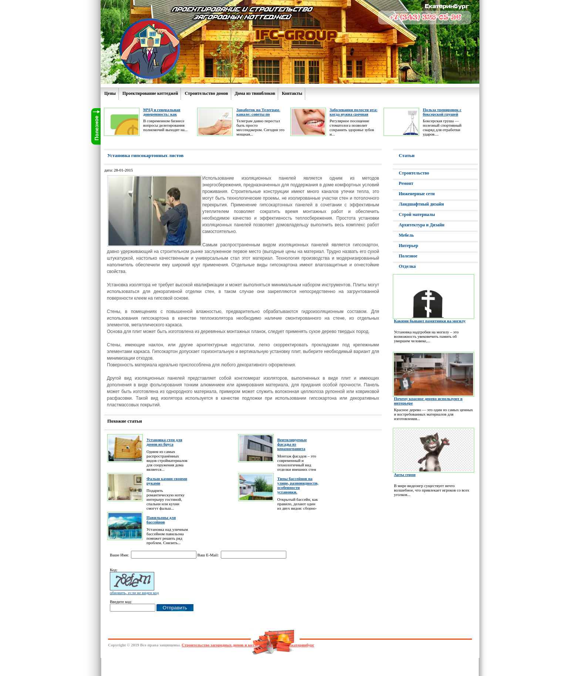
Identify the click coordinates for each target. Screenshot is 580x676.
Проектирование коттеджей (150, 93)
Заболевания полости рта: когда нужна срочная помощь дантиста (353, 114)
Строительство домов (206, 93)
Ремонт (406, 183)
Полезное (408, 256)
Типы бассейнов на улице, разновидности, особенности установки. (297, 485)
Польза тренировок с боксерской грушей (442, 111)
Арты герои (404, 474)
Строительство (414, 173)
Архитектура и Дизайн (422, 224)
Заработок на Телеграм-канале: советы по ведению (258, 114)
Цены (110, 93)
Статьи (407, 155)
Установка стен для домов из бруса (164, 441)
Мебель (406, 235)
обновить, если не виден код (134, 592)
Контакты (292, 93)
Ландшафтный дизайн (421, 204)
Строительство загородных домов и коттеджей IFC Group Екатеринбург (248, 645)
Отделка (407, 266)
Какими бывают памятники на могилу (430, 321)
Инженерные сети (417, 193)
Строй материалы (417, 214)
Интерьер (408, 245)
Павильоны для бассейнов (161, 519)
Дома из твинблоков (255, 93)
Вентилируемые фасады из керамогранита (292, 444)
